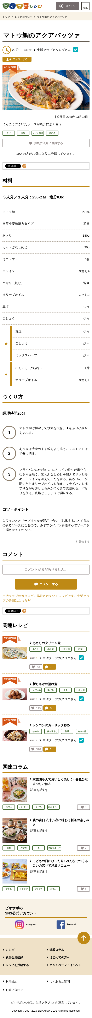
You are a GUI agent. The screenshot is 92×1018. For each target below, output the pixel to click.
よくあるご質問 (60, 981)
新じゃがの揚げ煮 (45, 684)
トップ (6, 16)
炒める (36, 731)
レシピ (10, 949)
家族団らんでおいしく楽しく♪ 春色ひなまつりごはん (60, 781)
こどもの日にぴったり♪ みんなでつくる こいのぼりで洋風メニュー (60, 863)
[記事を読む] (38, 790)
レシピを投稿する (17, 965)
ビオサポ (65, 649)
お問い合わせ (14, 990)
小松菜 (50, 649)
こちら (24, 600)
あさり (36, 649)
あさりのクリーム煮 (47, 643)
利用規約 (11, 981)
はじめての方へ (60, 957)
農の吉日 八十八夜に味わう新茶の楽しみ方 (61, 822)
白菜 (80, 649)
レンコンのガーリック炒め (51, 725)
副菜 (67, 731)
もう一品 (82, 731)
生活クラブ (45, 1002)
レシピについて (23, 16)
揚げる (50, 690)
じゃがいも (35, 690)
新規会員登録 (14, 957)
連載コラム (57, 949)
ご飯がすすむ (51, 731)
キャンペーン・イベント (65, 965)
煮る (65, 690)
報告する (84, 541)
